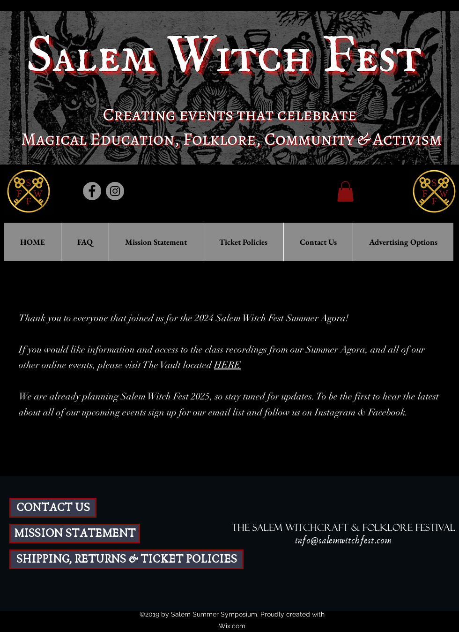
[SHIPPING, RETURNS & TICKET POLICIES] (126, 559)
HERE (227, 365)
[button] (345, 191)
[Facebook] (92, 191)
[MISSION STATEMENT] (74, 533)
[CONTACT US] (52, 508)
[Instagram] (115, 191)
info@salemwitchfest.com (343, 540)
